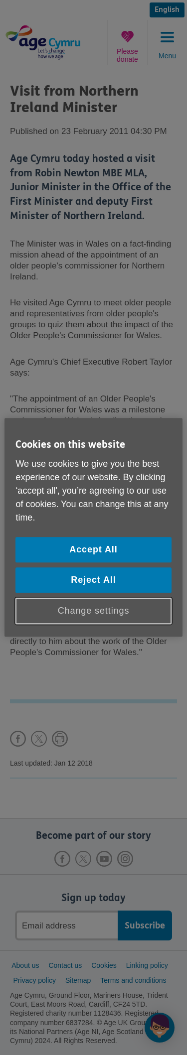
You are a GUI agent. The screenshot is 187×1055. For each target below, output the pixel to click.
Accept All (93, 549)
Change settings (94, 611)
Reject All (93, 580)
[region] (93, 527)
